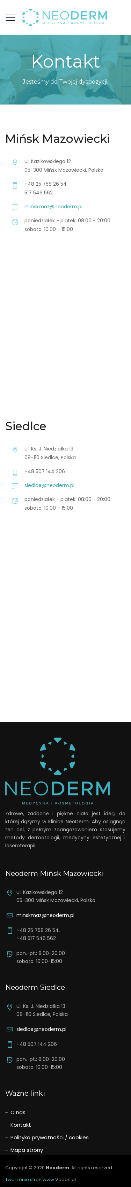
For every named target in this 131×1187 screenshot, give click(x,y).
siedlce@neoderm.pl (49, 485)
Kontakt (20, 1124)
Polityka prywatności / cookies (49, 1137)
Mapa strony (26, 1150)
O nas (18, 1112)
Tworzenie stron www (29, 1179)
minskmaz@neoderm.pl (53, 206)
